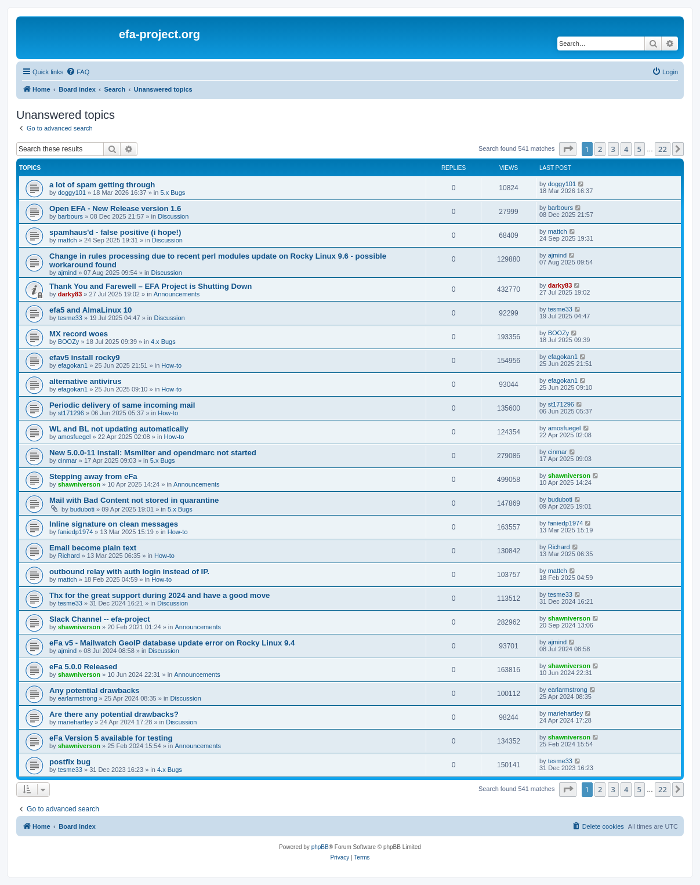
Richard (69, 555)
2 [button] (600, 149)
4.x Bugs (163, 341)
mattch (67, 240)
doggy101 (72, 192)
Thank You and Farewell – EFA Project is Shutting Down (150, 286)
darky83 (70, 294)
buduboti (82, 509)
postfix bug (69, 761)
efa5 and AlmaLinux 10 (90, 310)
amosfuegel (74, 436)
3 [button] (613, 149)
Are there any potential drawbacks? (114, 714)
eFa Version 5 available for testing (111, 738)
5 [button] (639, 149)
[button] (567, 149)
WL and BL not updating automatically (118, 429)
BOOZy (68, 341)
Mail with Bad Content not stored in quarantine (134, 500)
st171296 (71, 412)
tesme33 (70, 317)
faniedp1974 (75, 531)
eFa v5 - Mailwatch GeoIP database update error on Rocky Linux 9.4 (172, 643)
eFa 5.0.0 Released (83, 666)
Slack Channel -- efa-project (99, 619)
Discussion (173, 216)
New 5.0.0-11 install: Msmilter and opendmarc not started (152, 452)
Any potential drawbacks (94, 690)
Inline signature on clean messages (113, 524)
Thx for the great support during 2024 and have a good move (159, 595)
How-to (171, 365)
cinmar (67, 460)
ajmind (67, 272)
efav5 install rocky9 (84, 357)
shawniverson (79, 484)
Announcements (177, 294)
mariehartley (75, 722)
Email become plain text (92, 547)
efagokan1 (73, 365)
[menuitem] (77, 72)
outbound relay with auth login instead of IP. (129, 571)
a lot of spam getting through (102, 184)
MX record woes (78, 333)
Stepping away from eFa (93, 476)
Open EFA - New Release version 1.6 (115, 208)
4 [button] (626, 149)
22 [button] (662, 149)
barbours (70, 216)
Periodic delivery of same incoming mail (122, 405)
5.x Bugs (172, 192)
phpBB (320, 847)
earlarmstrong (77, 698)
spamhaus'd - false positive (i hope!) (115, 232)
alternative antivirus (85, 381)
